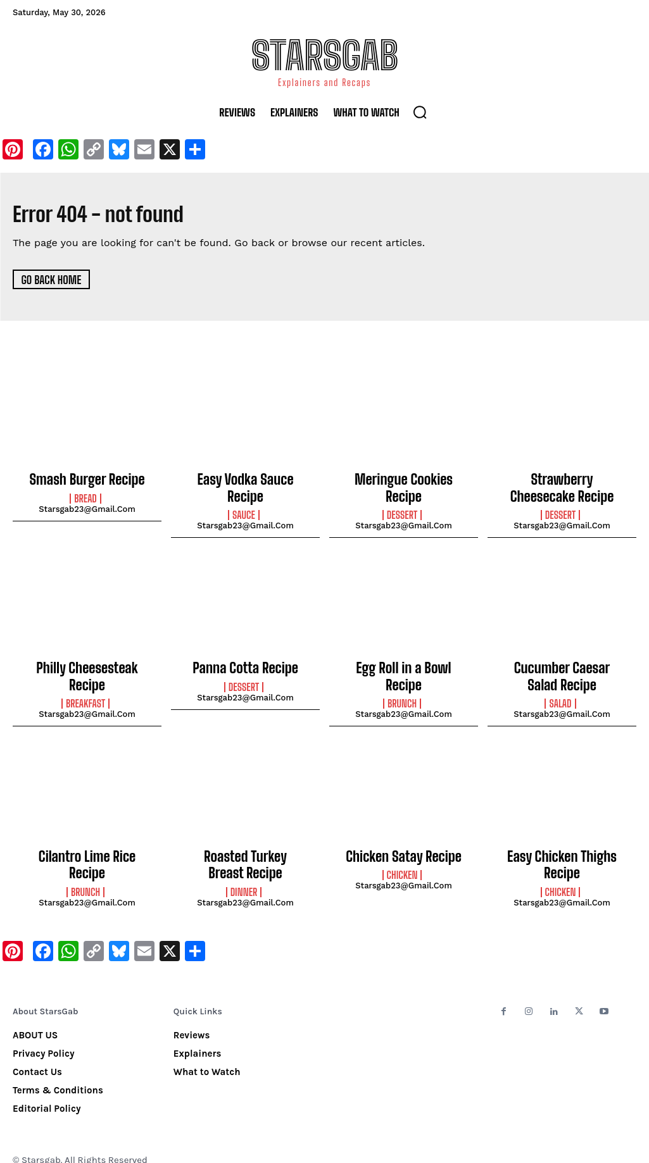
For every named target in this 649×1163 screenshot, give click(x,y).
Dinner (244, 875)
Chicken (402, 861)
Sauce (243, 497)
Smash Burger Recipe (87, 479)
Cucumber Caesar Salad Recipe (562, 669)
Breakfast (85, 679)
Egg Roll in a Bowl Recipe (403, 662)
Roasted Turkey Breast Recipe (245, 851)
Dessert (402, 497)
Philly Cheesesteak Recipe (87, 662)
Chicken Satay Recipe (403, 844)
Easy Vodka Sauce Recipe (245, 479)
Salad (560, 693)
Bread (85, 497)
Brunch (402, 679)
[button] (420, 112)
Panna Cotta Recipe (245, 662)
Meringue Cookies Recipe (404, 479)
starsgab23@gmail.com (87, 507)
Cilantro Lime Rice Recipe (87, 844)
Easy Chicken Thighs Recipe (562, 851)
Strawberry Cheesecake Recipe (562, 486)
